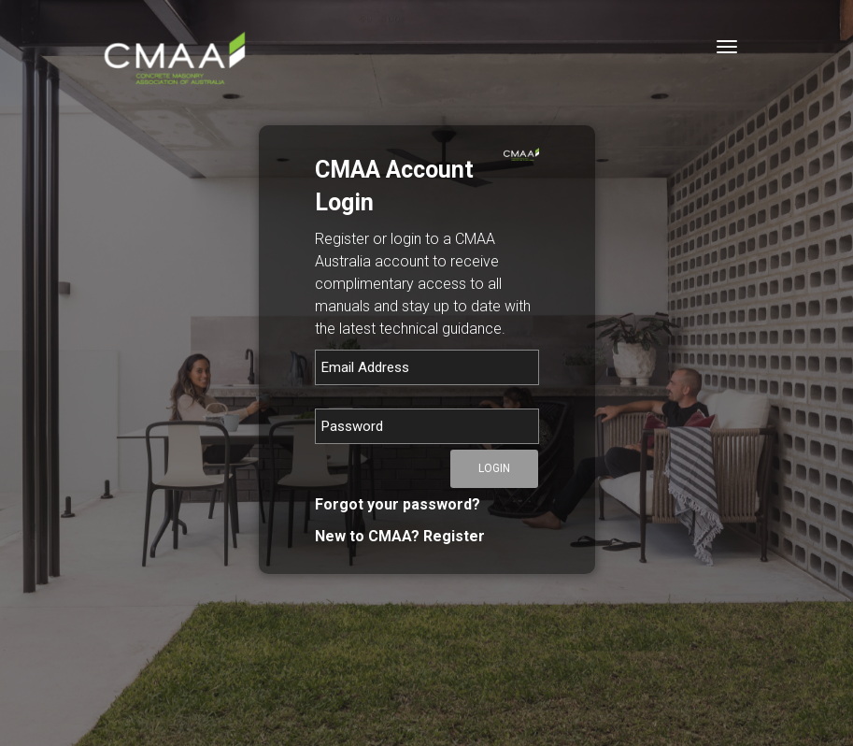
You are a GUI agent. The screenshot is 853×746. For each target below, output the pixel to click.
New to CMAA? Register (400, 536)
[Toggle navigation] (726, 47)
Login (494, 468)
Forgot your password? (397, 504)
